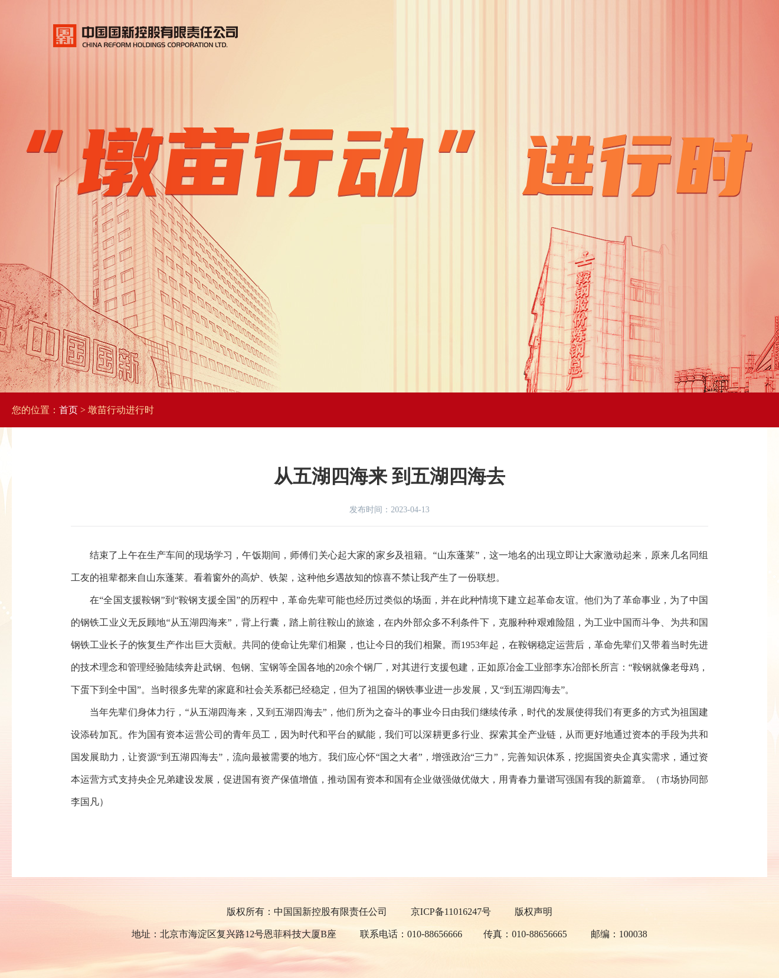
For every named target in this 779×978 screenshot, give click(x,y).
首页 (68, 410)
